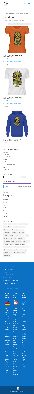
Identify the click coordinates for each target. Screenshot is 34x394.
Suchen (23, 177)
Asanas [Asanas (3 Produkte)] (20, 224)
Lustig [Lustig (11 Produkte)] (15, 238)
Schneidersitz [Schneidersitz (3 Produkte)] (15, 247)
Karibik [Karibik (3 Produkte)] (17, 235)
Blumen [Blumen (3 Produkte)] (23, 227)
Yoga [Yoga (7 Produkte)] (14, 252)
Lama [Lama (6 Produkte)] (10, 238)
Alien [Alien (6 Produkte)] (5, 224)
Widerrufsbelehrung (11, 283)
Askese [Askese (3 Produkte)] (25, 224)
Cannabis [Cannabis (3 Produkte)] (21, 230)
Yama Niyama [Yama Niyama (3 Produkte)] (7, 252)
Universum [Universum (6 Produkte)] (18, 250)
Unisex (5, 167)
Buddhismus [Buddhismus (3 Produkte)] (7, 230)
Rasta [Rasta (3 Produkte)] (11, 244)
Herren (5, 160)
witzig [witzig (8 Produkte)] (24, 250)
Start (4, 13)
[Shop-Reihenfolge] (19, 24)
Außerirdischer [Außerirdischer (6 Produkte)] (8, 227)
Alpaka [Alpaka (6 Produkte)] (15, 224)
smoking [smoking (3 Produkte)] (26, 247)
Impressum (8, 277)
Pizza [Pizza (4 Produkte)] (12, 241)
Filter (6, 187)
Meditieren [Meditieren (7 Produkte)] (7, 241)
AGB (6, 272)
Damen (5, 152)
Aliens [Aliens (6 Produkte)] (9, 224)
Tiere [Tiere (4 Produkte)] (9, 250)
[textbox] (17, 196)
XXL (4, 216)
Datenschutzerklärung (11, 280)
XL (4, 213)
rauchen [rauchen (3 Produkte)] (22, 244)
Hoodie (7, 154)
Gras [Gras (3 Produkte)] (19, 232)
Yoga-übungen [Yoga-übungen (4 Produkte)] (8, 255)
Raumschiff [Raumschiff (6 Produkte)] (7, 247)
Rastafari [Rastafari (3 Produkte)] (16, 244)
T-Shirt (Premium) (10, 157)
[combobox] (17, 195)
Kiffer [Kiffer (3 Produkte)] (27, 235)
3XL (4, 202)
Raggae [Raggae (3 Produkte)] (6, 244)
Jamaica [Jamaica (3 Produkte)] (6, 235)
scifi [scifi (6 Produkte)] (21, 247)
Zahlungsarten (9, 269)
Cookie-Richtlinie (10, 275)
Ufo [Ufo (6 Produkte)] (13, 250)
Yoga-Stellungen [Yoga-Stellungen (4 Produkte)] (21, 252)
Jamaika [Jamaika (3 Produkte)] (12, 235)
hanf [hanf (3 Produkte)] (23, 232)
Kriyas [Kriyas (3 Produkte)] (5, 238)
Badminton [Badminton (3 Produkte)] (16, 227)
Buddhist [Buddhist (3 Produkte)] (14, 230)
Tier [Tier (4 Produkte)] (5, 250)
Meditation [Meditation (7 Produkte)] (21, 238)
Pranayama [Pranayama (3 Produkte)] (18, 241)
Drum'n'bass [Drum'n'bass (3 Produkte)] (7, 232)
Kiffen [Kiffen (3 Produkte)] (22, 235)
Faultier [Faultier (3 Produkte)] (14, 232)
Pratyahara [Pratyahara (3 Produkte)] (26, 241)
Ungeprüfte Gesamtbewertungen (12, 61)
